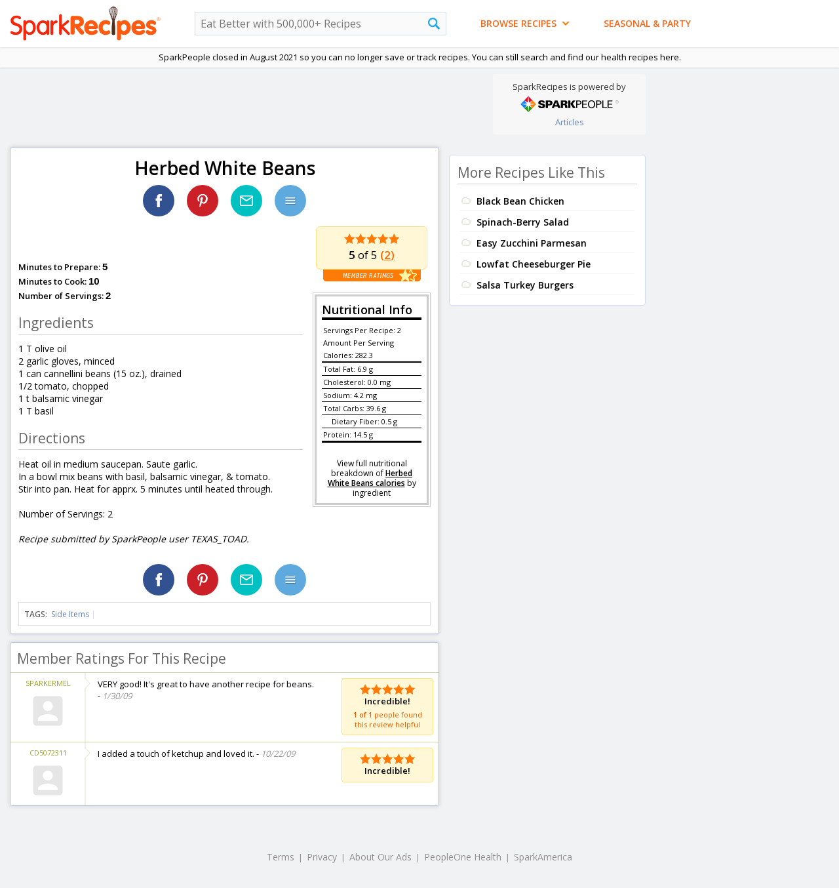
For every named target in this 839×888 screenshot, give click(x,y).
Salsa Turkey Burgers (525, 285)
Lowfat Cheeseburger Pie (534, 264)
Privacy (322, 857)
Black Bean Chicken (520, 201)
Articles (569, 122)
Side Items (70, 614)
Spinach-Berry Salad (523, 222)
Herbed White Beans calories (370, 478)
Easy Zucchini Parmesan (532, 243)
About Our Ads (380, 857)
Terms (280, 857)
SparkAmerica (543, 857)
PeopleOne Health (462, 857)
